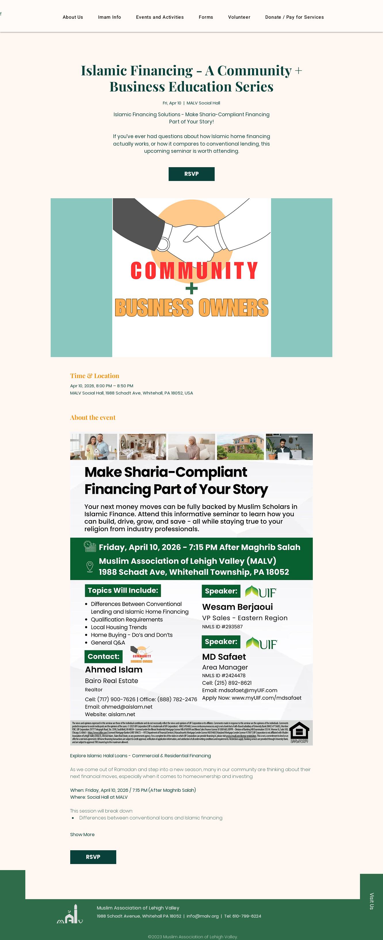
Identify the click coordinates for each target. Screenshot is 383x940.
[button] (294, 17)
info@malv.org (203, 916)
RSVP (191, 174)
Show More (82, 835)
